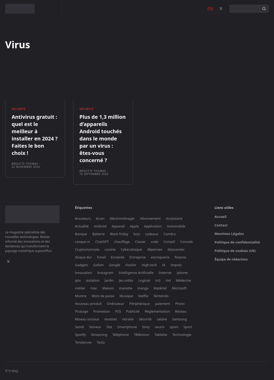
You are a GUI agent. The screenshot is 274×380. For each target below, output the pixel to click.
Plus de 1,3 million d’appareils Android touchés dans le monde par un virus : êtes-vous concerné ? (102, 138)
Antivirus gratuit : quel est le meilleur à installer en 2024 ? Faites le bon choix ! (35, 134)
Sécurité (19, 109)
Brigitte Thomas (25, 163)
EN (210, 9)
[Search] (264, 9)
